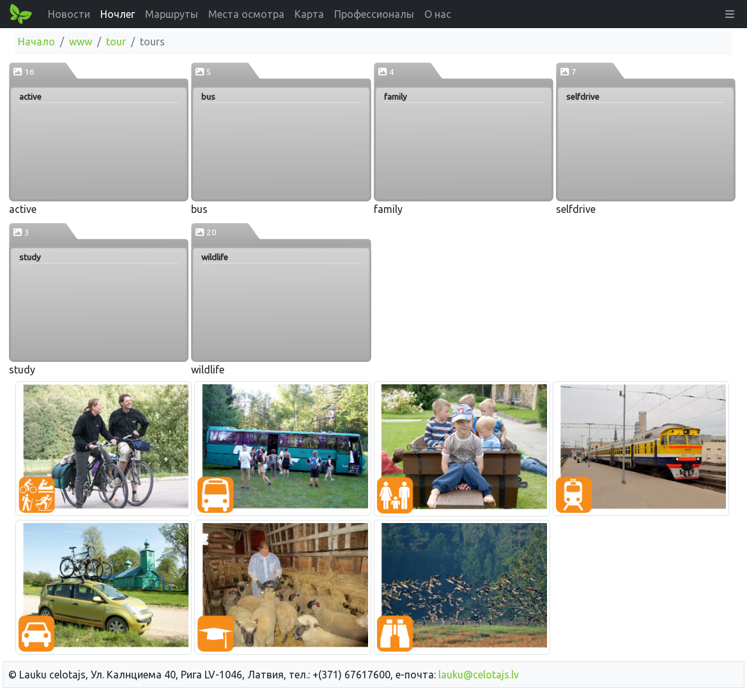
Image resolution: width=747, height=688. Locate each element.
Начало (36, 41)
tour (116, 41)
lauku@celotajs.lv (478, 674)
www (80, 41)
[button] (729, 14)
